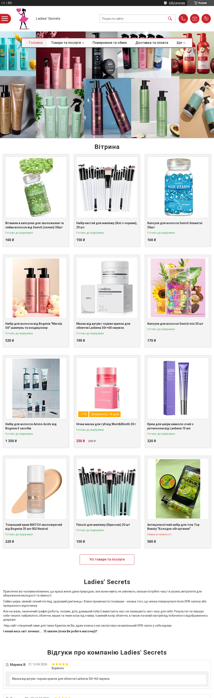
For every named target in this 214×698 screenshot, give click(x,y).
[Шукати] (170, 19)
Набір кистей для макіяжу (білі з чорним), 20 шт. (106, 225)
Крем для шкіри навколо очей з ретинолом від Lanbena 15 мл (170, 426)
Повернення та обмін (110, 43)
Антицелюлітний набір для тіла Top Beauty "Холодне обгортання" (173, 527)
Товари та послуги (66, 43)
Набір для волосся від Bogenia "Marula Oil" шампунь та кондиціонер (33, 326)
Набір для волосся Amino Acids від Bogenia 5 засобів (31, 426)
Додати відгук (206, 18)
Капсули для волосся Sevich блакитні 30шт (174, 225)
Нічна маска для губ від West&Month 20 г (106, 424)
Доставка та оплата (151, 43)
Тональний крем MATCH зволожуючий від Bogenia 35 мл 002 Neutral (33, 527)
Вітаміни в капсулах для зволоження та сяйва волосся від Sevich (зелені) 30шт (34, 225)
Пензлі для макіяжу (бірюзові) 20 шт (103, 524)
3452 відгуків (177, 2)
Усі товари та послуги (107, 559)
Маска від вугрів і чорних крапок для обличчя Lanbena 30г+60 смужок (103, 326)
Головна (36, 43)
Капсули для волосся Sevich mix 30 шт (175, 323)
